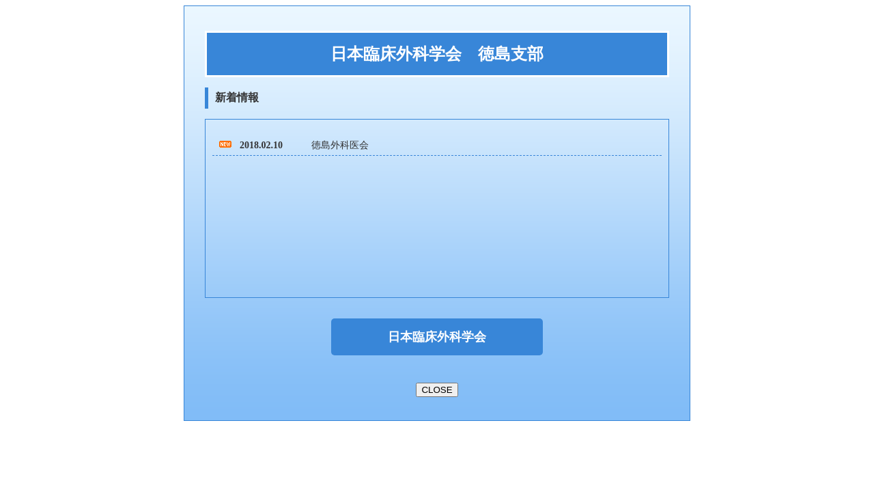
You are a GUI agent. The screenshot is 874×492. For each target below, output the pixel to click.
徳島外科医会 (340, 145)
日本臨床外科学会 (437, 337)
